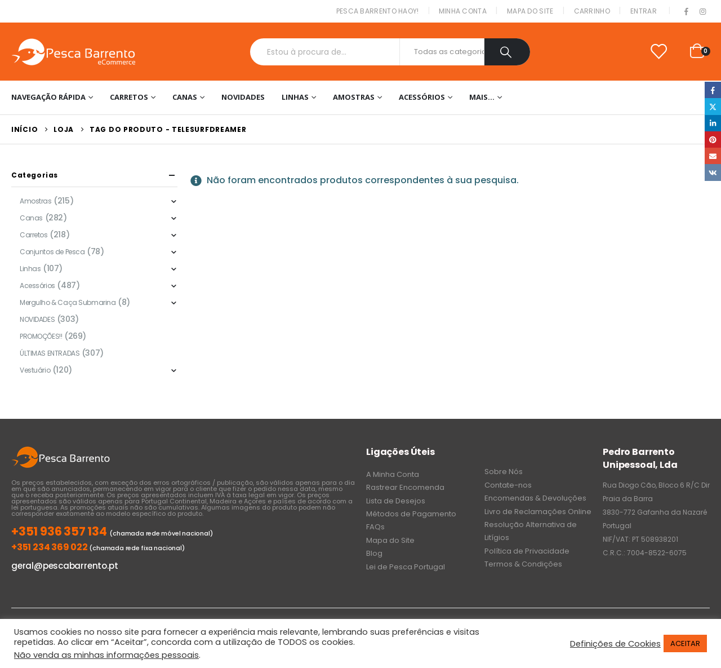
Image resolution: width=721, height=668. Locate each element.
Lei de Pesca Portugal (405, 566)
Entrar (643, 11)
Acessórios (422, 97)
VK (713, 172)
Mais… (482, 97)
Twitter (713, 106)
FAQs (375, 526)
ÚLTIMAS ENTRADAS (49, 353)
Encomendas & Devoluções (535, 498)
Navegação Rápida (48, 97)
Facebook (713, 90)
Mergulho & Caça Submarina (68, 302)
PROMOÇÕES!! (41, 336)
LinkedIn (713, 123)
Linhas (295, 97)
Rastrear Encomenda (405, 487)
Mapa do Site (530, 11)
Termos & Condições (523, 564)
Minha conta (463, 11)
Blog (374, 553)
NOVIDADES (243, 97)
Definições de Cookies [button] (615, 644)
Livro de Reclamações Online (537, 511)
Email (713, 156)
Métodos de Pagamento (411, 513)
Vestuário (35, 370)
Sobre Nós (503, 471)
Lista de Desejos (395, 501)
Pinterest (713, 139)
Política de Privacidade (526, 551)
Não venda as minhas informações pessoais (106, 655)
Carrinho (592, 11)
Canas (184, 97)
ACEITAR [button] (685, 643)
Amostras (354, 97)
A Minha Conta (392, 474)
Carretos (129, 97)
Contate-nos (508, 485)
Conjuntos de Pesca (52, 251)
